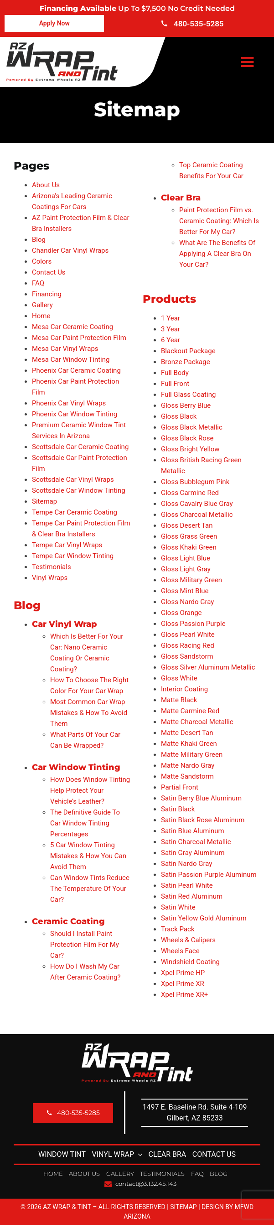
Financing (47, 294)
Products (169, 298)
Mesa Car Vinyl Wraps (65, 349)
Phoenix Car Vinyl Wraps (69, 403)
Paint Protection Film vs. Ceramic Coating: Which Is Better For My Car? (219, 221)
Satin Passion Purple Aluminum (209, 874)
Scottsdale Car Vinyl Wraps (73, 479)
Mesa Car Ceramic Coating (72, 327)
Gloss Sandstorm (187, 656)
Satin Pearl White (187, 885)
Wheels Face (180, 951)
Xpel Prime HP (183, 973)
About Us (46, 185)
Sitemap (44, 501)
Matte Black (179, 700)
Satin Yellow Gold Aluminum (204, 918)
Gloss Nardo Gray (187, 602)
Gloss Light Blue (185, 558)
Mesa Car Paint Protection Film (79, 338)
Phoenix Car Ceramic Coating (76, 370)
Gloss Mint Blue (185, 591)
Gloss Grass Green (189, 536)
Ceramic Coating (68, 921)
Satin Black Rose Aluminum (202, 820)
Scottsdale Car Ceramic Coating (80, 447)
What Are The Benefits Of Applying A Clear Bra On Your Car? (217, 254)
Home (41, 316)
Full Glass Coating (188, 394)
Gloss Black (178, 416)
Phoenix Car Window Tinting (74, 414)
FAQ (38, 283)
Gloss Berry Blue (186, 405)
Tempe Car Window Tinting (73, 556)
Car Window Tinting (76, 767)
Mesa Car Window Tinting (71, 359)
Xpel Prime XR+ (184, 994)
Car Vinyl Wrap (64, 624)
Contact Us (49, 272)
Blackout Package (188, 351)
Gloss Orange (181, 613)
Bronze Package (185, 362)
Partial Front (179, 787)
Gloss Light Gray (186, 569)
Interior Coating (184, 689)
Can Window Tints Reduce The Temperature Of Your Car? (89, 889)
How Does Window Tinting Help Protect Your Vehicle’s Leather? (90, 790)
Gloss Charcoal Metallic (197, 514)
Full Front (175, 384)
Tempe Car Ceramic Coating (74, 512)
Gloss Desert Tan (186, 525)
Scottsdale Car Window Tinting (78, 490)
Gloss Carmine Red (190, 493)
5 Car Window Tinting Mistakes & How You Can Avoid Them (88, 856)
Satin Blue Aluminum (192, 831)
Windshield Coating (190, 962)
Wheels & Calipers (188, 940)
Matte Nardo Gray (187, 765)
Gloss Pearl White (188, 634)
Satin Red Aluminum (191, 896)
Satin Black (178, 809)
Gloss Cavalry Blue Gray (197, 504)
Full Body (175, 373)
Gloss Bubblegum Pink (195, 482)
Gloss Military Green (191, 580)
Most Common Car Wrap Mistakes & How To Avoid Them (88, 713)
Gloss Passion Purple (193, 624)
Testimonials (51, 567)
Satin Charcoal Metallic (196, 842)
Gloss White (179, 678)
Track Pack (178, 929)
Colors (42, 261)
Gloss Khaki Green (189, 547)
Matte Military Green (191, 754)
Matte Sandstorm (187, 776)
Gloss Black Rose (187, 438)
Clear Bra (181, 198)
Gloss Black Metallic (191, 427)
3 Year (170, 329)
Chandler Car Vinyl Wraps (70, 250)
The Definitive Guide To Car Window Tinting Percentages (85, 823)
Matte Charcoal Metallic (197, 722)
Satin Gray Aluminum (193, 853)
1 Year (170, 318)
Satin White (178, 907)
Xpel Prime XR (182, 984)
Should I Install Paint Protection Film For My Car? (84, 945)
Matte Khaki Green (189, 744)
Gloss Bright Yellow (190, 449)
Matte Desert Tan (187, 733)
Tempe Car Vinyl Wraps (67, 545)
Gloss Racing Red (187, 645)
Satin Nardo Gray (186, 864)
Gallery (42, 305)
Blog (39, 239)
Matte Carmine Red (190, 711)
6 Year (170, 340)
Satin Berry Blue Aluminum (201, 798)
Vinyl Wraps (49, 578)
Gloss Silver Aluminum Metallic (208, 667)
